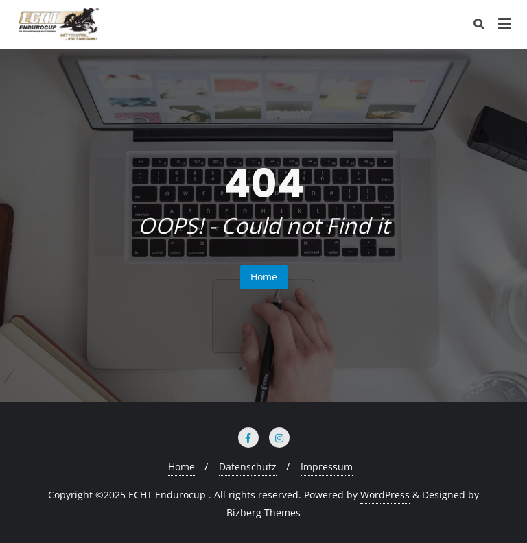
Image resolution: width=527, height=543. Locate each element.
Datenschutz (248, 466)
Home (263, 276)
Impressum (327, 466)
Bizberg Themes (263, 512)
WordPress (385, 494)
